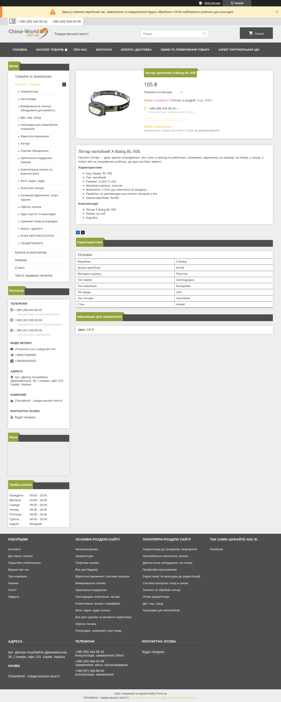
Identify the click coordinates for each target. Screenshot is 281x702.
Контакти (104, 49)
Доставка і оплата (20, 556)
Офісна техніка (31, 207)
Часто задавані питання (33, 275)
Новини (21, 260)
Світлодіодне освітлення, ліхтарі (97, 596)
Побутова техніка (32, 188)
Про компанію (17, 576)
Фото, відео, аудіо (33, 181)
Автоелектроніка (86, 549)
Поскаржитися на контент (146, 697)
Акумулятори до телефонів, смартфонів (170, 549)
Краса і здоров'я (32, 228)
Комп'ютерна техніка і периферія (97, 603)
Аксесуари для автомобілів (161, 610)
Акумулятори (29, 91)
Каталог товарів (50, 49)
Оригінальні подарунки (90, 590)
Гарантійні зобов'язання (24, 562)
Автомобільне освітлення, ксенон (165, 556)
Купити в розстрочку (31, 252)
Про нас (80, 49)
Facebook (216, 549)
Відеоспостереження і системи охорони (102, 576)
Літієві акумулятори (156, 596)
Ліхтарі (25, 143)
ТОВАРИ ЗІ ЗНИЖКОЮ (33, 76)
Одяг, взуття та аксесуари (38, 214)
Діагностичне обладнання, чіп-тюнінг (168, 562)
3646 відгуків (212, 3)
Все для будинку (86, 569)
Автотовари (28, 99)
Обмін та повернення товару (185, 49)
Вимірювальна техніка (90, 583)
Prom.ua (162, 693)
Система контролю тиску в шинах (165, 583)
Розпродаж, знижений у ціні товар (98, 630)
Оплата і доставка (136, 49)
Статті (20, 268)
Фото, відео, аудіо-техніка (92, 610)
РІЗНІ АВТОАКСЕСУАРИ (37, 235)
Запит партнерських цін (239, 49)
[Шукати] (204, 34)
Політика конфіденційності (181, 697)
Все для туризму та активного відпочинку (103, 617)
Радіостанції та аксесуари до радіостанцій (171, 576)
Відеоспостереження (35, 136)
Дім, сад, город (31, 117)
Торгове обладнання (34, 150)
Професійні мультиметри (160, 569)
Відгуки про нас (18, 569)
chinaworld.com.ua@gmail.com (35, 349)
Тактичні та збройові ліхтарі (161, 590)
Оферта (13, 596)
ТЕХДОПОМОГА (32, 243)
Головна (20, 49)
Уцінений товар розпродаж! (39, 221)
